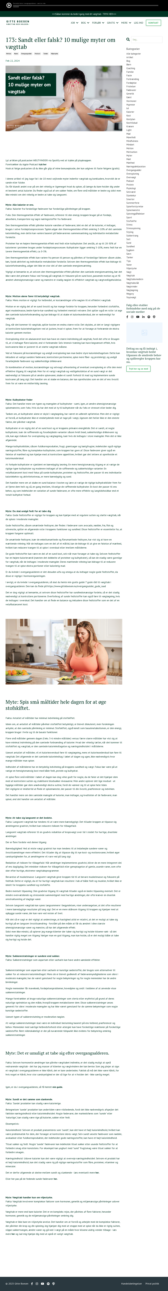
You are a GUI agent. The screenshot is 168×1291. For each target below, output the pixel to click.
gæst (129, 102)
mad (128, 142)
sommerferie (133, 218)
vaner (129, 286)
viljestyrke (54, 54)
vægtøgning (132, 314)
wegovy (130, 318)
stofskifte (131, 238)
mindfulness (132, 150)
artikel (130, 58)
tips (128, 282)
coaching (131, 70)
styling (130, 250)
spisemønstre (133, 226)
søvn (129, 274)
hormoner (131, 106)
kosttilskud (132, 130)
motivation (132, 162)
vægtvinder (132, 310)
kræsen (130, 134)
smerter (130, 214)
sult (128, 258)
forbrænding (133, 82)
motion (8, 54)
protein (130, 198)
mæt (129, 170)
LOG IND (138, 23)
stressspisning (133, 246)
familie (130, 74)
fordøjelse (132, 86)
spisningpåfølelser (136, 230)
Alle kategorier (134, 54)
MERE (126, 23)
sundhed (130, 266)
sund (129, 262)
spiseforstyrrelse (135, 222)
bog (128, 62)
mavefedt (131, 146)
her (97, 1173)
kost (128, 122)
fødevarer (131, 94)
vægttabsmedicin (135, 302)
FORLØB (97, 23)
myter (16, 54)
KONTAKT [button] (153, 23)
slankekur (131, 210)
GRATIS (112, 23)
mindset (130, 154)
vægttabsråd (133, 306)
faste (129, 78)
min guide (57, 1087)
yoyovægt (131, 322)
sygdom (130, 270)
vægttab (131, 298)
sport (129, 234)
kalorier (130, 118)
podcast (37, 54)
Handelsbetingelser (131, 1284)
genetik (130, 98)
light (129, 138)
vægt (129, 294)
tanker (45, 54)
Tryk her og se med (139, 393)
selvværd (131, 206)
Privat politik (152, 1284)
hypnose (131, 110)
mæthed (130, 174)
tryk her (43, 164)
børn (128, 66)
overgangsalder (26, 54)
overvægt (131, 190)
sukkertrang (132, 254)
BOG (84, 23)
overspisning (133, 186)
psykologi (131, 202)
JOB (74, 23)
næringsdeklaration (136, 178)
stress (129, 242)
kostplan (131, 126)
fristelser (131, 90)
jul (127, 114)
